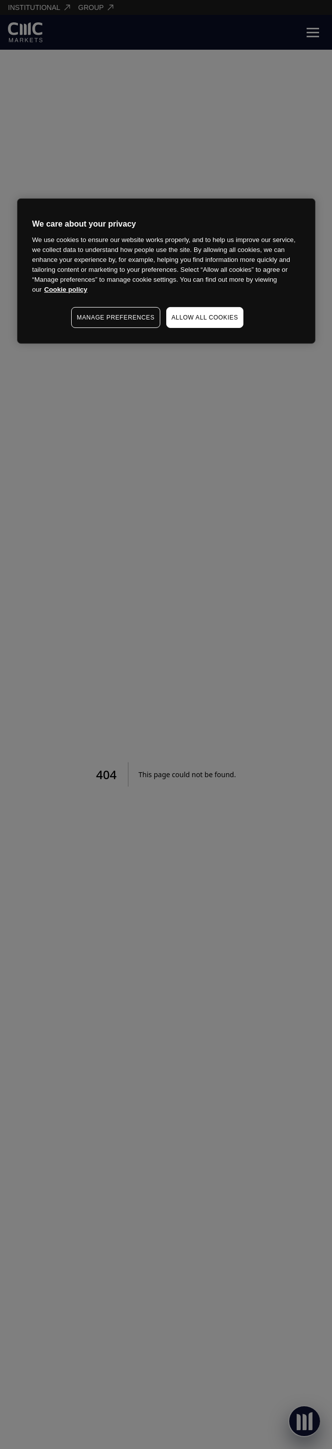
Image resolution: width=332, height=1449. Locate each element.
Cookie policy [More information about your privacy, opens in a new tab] (66, 289)
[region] (166, 271)
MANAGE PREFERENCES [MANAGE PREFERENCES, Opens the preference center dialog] (115, 317)
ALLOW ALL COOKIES (205, 317)
